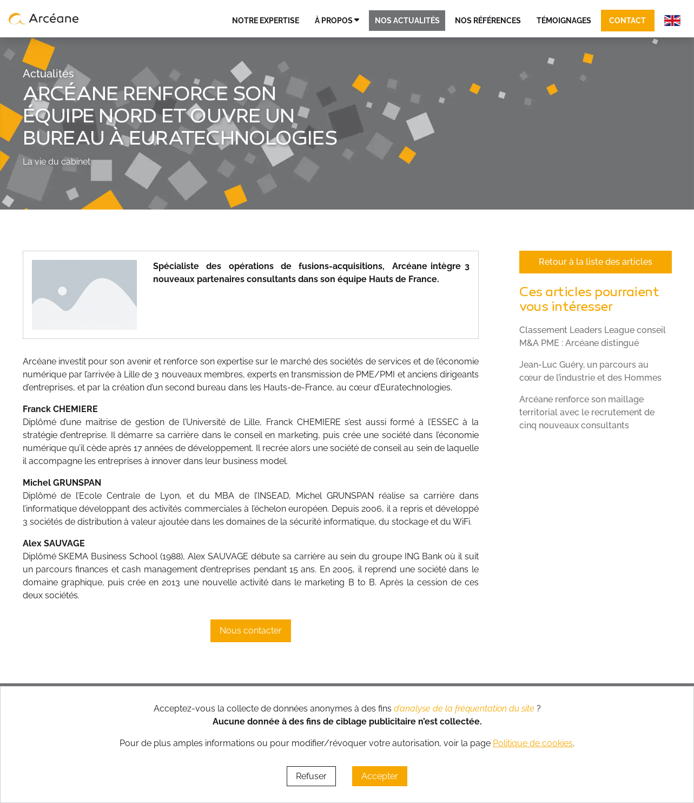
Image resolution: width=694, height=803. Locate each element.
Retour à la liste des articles (595, 262)
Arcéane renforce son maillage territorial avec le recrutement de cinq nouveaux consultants (587, 412)
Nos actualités (407, 20)
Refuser (311, 776)
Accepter (379, 776)
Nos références (488, 20)
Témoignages (564, 20)
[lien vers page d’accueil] (44, 18)
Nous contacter (251, 630)
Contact (627, 20)
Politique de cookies (533, 743)
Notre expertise (265, 20)
